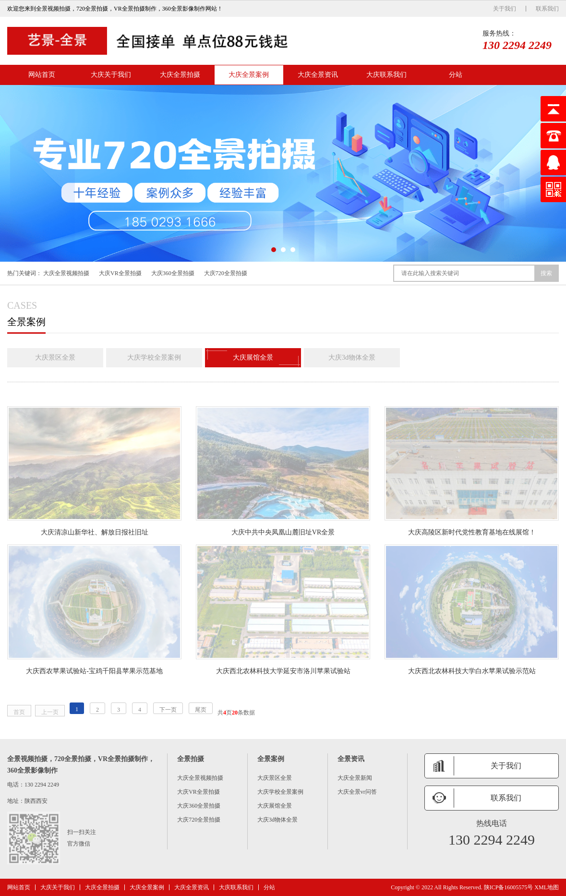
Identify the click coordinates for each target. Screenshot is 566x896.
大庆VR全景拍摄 (120, 273)
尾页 (200, 709)
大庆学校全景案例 (154, 357)
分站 (455, 74)
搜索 (546, 273)
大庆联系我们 (386, 74)
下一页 (168, 709)
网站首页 (41, 74)
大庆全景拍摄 (180, 74)
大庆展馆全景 (253, 357)
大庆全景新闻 (354, 778)
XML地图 (546, 887)
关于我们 (504, 9)
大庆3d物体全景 (351, 357)
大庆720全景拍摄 (225, 273)
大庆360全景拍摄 (172, 273)
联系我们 (547, 9)
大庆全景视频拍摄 (66, 273)
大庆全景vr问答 (357, 791)
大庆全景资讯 (318, 74)
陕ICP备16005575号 (508, 887)
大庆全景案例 (249, 74)
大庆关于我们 (111, 74)
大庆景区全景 (55, 357)
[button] (273, 249)
